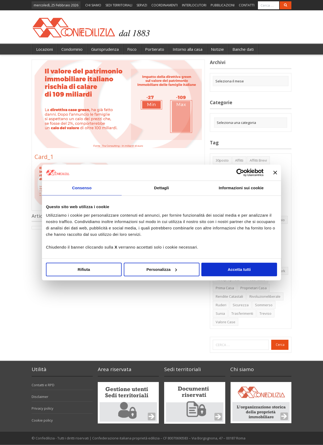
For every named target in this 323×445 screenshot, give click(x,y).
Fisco (132, 49)
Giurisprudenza (105, 49)
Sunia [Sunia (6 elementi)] (220, 313)
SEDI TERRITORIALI (118, 5)
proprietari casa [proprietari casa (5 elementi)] (253, 288)
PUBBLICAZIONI (223, 5)
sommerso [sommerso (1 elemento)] (264, 305)
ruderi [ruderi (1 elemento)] (221, 305)
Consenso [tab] (81, 188)
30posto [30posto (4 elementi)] (222, 160)
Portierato (154, 49)
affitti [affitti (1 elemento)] (239, 160)
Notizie (217, 49)
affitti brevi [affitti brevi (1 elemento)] (258, 160)
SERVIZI (142, 5)
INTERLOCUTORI (194, 5)
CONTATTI (246, 5)
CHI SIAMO (93, 5)
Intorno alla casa (187, 49)
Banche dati (243, 49)
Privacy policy (42, 408)
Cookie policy (42, 420)
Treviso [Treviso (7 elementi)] (265, 313)
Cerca (280, 344)
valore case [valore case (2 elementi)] (225, 322)
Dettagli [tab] (161, 188)
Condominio (72, 49)
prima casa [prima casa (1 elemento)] (225, 288)
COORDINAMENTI (164, 5)
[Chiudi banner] (275, 172)
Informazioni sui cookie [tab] (241, 188)
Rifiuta (84, 269)
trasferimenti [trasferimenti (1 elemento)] (242, 313)
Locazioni (44, 49)
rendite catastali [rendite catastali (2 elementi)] (229, 296)
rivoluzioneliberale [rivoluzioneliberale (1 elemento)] (264, 296)
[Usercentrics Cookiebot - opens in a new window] (240, 173)
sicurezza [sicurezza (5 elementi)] (241, 305)
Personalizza (161, 269)
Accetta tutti (239, 269)
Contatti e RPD (43, 385)
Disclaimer (40, 396)
